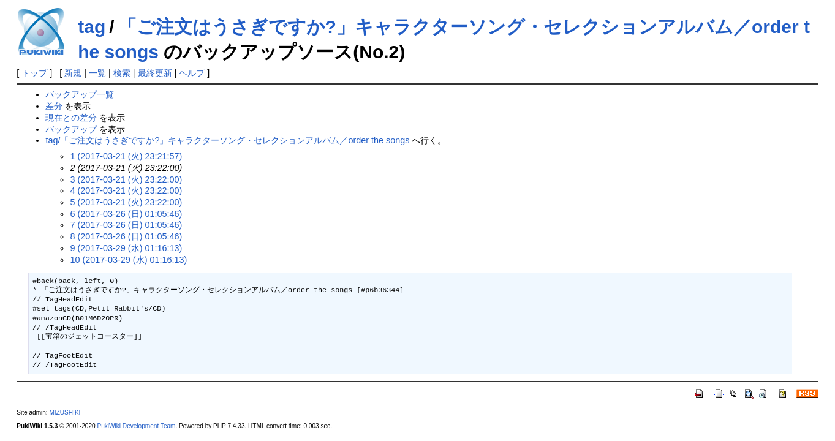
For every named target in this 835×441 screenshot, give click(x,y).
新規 (72, 73)
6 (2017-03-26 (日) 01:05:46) (126, 214)
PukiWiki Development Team (136, 426)
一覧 (97, 73)
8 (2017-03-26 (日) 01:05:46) (126, 236)
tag (91, 27)
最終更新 (155, 73)
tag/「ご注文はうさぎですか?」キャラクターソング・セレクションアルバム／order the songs (227, 140)
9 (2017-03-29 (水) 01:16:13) (126, 248)
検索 (121, 73)
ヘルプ (192, 73)
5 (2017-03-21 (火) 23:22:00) (126, 202)
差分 (53, 106)
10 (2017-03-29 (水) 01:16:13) (128, 260)
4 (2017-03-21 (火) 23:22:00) (126, 190)
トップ (34, 73)
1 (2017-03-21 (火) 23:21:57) (126, 156)
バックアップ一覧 (79, 94)
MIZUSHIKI (64, 412)
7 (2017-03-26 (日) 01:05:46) (126, 225)
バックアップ (71, 129)
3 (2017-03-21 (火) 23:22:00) (126, 179)
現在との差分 (71, 118)
